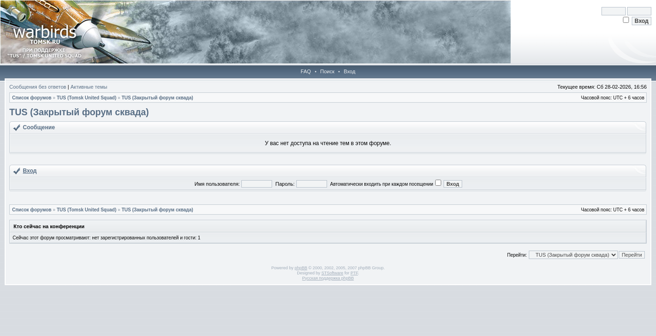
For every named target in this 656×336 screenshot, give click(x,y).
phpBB (300, 268)
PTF (354, 273)
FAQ (306, 71)
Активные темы (88, 87)
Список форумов (32, 97)
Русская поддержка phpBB (328, 278)
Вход (349, 71)
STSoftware (332, 273)
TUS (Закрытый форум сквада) (157, 97)
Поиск (327, 71)
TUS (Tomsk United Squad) (86, 97)
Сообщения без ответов (37, 87)
